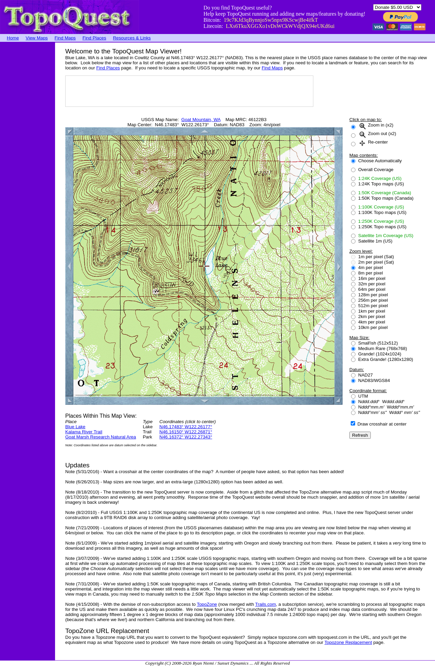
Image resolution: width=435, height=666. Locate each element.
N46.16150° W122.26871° (185, 431)
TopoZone (207, 604)
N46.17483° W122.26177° (185, 426)
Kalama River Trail (83, 431)
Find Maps (65, 37)
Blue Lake (75, 426)
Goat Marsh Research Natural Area (100, 436)
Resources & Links (132, 37)
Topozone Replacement (348, 642)
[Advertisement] (27, 145)
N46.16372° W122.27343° (185, 436)
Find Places (94, 37)
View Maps (37, 37)
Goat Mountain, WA (201, 119)
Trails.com (265, 604)
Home (13, 37)
